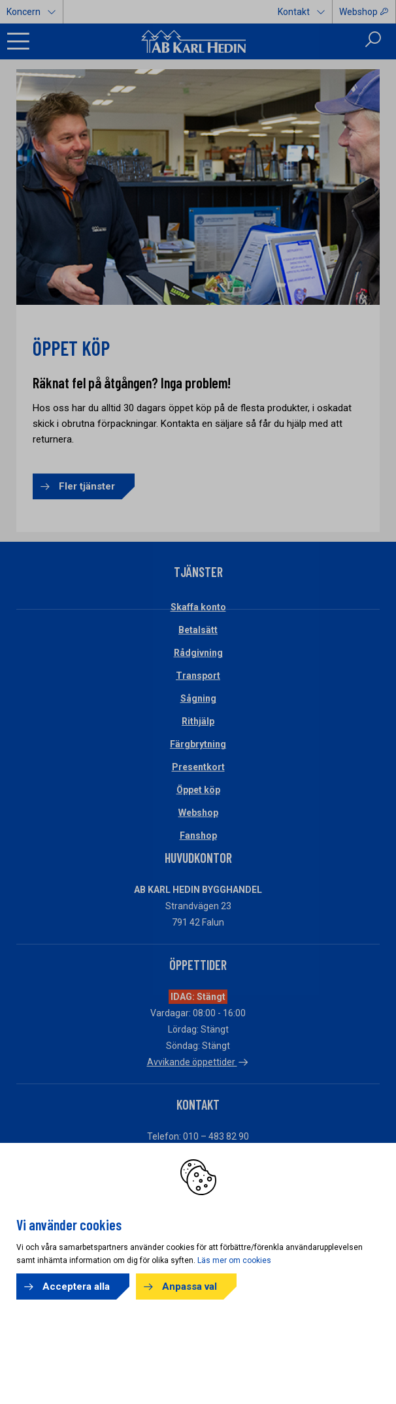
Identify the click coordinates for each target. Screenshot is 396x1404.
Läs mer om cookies (234, 1260)
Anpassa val (189, 1286)
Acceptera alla (76, 1286)
